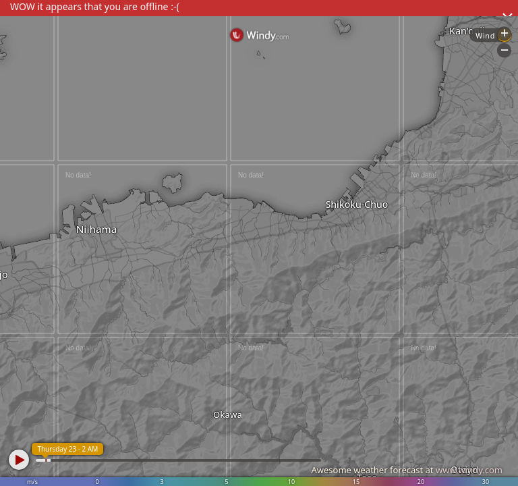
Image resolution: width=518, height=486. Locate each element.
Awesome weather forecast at (406, 470)
